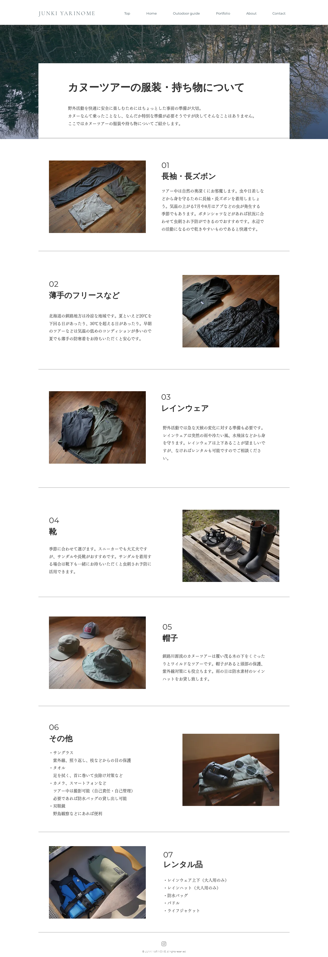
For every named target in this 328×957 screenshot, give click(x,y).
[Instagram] (164, 944)
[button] (182, 13)
